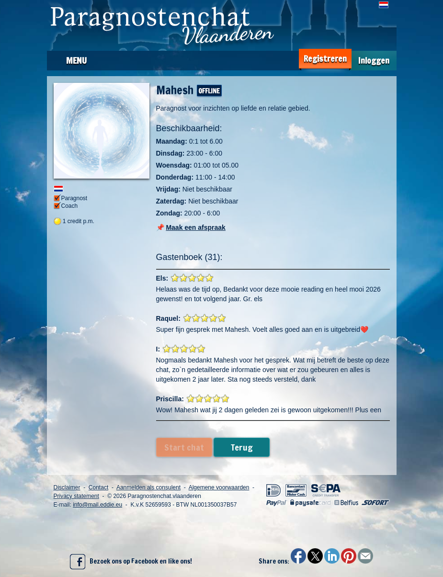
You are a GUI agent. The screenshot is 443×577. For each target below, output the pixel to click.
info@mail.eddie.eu (97, 504)
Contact (98, 487)
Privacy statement (76, 496)
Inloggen (373, 61)
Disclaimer (67, 487)
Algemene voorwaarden (219, 487)
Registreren (325, 59)
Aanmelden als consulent (148, 487)
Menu (76, 60)
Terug (242, 447)
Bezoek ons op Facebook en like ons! (131, 561)
